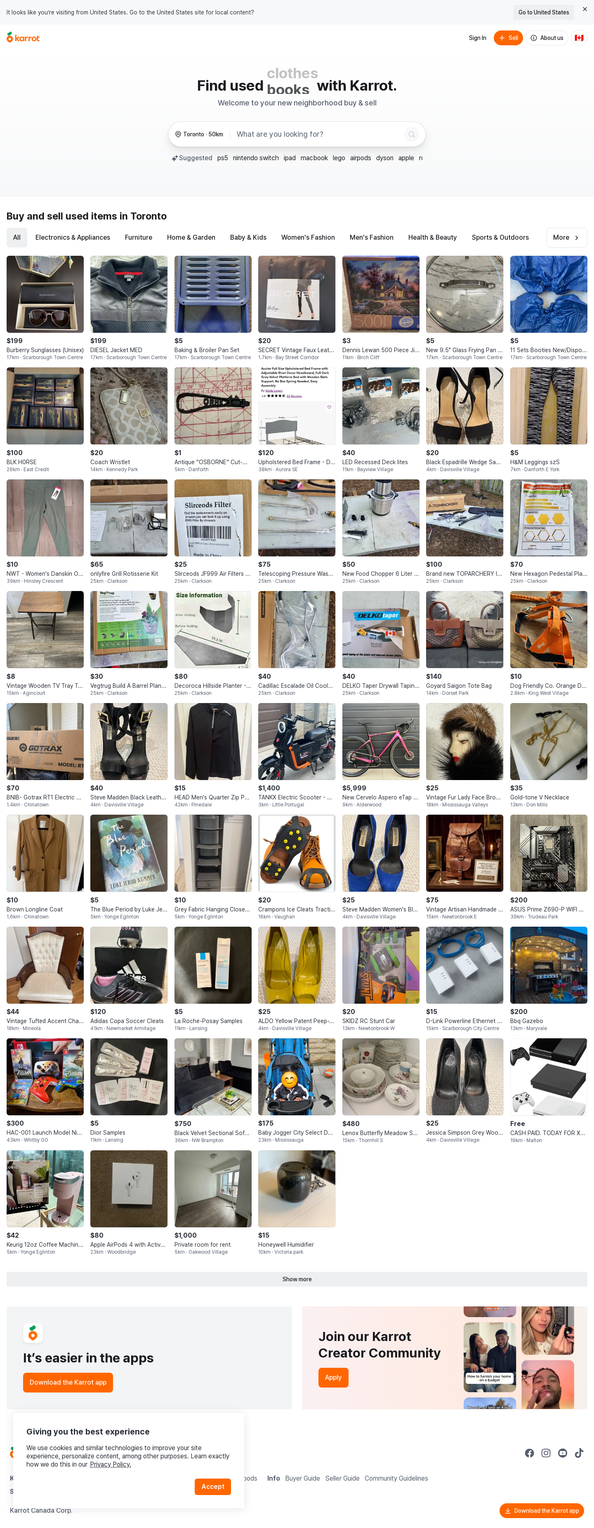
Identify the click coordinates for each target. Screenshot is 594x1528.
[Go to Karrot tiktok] (579, 1453)
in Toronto (143, 216)
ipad (290, 158)
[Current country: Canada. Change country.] (579, 38)
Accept (212, 1487)
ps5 (222, 158)
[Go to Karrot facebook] (530, 1453)
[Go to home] (23, 38)
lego (339, 158)
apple (406, 158)
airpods (360, 158)
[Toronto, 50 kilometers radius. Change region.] (199, 134)
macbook (314, 158)
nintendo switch (256, 158)
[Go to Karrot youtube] (563, 1453)
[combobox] (319, 134)
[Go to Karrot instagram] (546, 1453)
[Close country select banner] (585, 9)
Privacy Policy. (110, 1464)
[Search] (411, 134)
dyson (385, 158)
